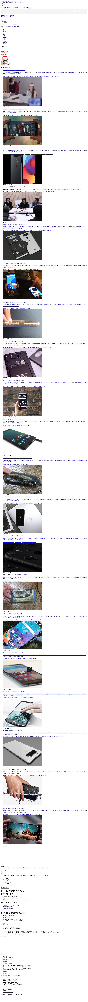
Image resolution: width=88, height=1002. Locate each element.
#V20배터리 (19, 351)
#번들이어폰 (35, 390)
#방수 (23, 624)
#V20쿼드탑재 (29, 390)
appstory (2, 958)
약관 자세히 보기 (16, 932)
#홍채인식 (32, 702)
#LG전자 (5, 158)
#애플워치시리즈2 (12, 585)
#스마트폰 (35, 195)
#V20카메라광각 (32, 351)
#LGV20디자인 (17, 119)
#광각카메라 (27, 158)
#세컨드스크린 (47, 351)
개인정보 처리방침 (7, 967)
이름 (2, 927)
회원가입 (6, 903)
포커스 (4, 41)
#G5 (18, 663)
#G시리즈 (36, 818)
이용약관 (5, 966)
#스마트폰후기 (31, 507)
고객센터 (5, 964)
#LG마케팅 (12, 80)
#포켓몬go (27, 585)
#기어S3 (5, 312)
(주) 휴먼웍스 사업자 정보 (14, 979)
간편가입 (71, 15)
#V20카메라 (25, 351)
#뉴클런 (23, 663)
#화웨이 (34, 546)
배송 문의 (6, 885)
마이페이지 (76, 15)
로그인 (67, 15)
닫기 (29, 12)
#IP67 (32, 158)
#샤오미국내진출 (29, 779)
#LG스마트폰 (41, 195)
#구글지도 (18, 312)
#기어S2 (23, 468)
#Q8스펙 (39, 624)
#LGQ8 (13, 158)
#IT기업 (34, 663)
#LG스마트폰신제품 (24, 741)
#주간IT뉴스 (44, 779)
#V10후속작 (49, 741)
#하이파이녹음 (44, 80)
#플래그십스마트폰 (21, 702)
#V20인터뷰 (17, 195)
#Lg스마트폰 (14, 624)
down (5, 874)
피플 (4, 42)
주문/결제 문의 (7, 882)
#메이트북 (28, 312)
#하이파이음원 (22, 80)
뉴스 (4, 34)
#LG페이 (28, 702)
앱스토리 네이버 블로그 (14, 30)
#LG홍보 (17, 80)
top (1, 874)
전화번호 (3, 928)
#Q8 (11, 158)
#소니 (30, 546)
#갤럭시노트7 (36, 273)
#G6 (11, 702)
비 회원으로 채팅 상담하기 (7, 912)
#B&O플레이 (42, 390)
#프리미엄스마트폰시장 (57, 741)
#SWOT (10, 663)
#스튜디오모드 (51, 80)
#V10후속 (16, 234)
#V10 (30, 818)
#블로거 (41, 507)
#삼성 (23, 546)
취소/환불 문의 (7, 888)
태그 (3, 27)
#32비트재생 (29, 80)
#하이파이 (35, 158)
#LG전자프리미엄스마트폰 (35, 741)
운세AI (4, 48)
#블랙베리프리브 (7, 273)
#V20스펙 (12, 119)
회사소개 (5, 960)
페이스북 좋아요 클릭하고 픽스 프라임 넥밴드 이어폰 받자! (16, 12)
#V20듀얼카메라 (40, 351)
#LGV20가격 (31, 119)
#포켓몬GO (20, 273)
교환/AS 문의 (7, 886)
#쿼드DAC (34, 234)
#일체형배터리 (49, 158)
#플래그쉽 (29, 429)
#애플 (25, 546)
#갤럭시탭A (26, 273)
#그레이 (57, 80)
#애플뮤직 (12, 779)
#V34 (20, 624)
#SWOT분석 (6, 663)
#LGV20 (7, 80)
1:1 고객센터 (81, 15)
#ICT (40, 818)
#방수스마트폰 (28, 624)
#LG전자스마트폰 (11, 741)
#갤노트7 (12, 507)
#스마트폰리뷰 (47, 234)
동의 (5, 932)
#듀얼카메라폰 (40, 234)
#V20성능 (37, 119)
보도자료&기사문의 (7, 963)
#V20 (4, 80)
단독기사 (5, 46)
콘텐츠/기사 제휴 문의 (8, 962)
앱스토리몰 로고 (4, 979)
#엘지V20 (12, 195)
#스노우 (31, 273)
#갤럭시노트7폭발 (14, 468)
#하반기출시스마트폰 (22, 429)
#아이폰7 (16, 273)
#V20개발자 (29, 195)
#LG (4, 351)
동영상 (4, 45)
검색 (2, 24)
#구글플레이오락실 (29, 468)
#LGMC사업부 (23, 195)
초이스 (4, 44)
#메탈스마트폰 (28, 234)
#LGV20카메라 (24, 119)
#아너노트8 (38, 779)
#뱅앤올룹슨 (22, 234)
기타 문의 (6, 889)
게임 (4, 38)
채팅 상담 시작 (4, 940)
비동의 (9, 932)
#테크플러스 (51, 195)
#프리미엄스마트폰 (19, 158)
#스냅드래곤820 (42, 158)
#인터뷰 (37, 507)
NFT (4, 40)
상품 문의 (6, 883)
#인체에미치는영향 (36, 80)
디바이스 (5, 36)
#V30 (25, 818)
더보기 (5, 850)
